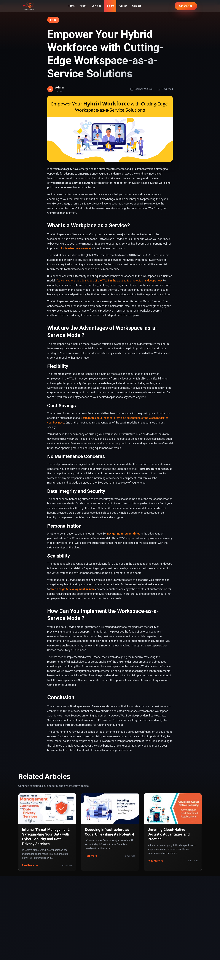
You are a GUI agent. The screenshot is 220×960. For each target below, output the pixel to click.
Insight (110, 5)
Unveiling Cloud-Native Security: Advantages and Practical (169, 834)
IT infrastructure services (75, 248)
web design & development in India (73, 589)
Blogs (53, 20)
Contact (136, 5)
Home (71, 5)
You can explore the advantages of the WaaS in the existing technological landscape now (109, 280)
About (83, 5)
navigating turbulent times (123, 533)
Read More (30, 865)
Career (123, 5)
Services (96, 5)
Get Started (185, 5)
